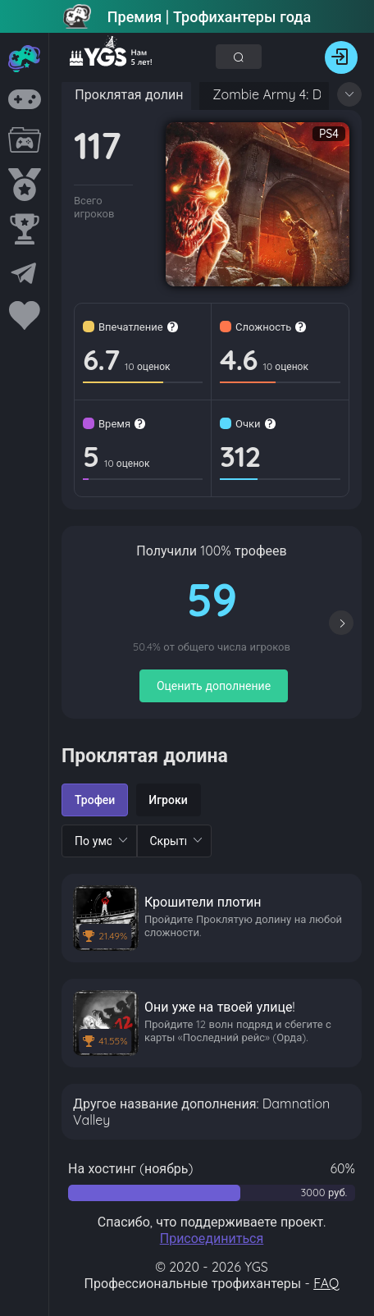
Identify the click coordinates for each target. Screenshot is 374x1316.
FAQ (326, 1283)
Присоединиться (212, 1238)
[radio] (95, 800)
